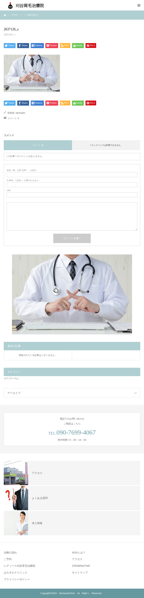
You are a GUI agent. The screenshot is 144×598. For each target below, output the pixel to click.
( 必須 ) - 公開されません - (23, 180)
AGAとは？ (79, 552)
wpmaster (20, 113)
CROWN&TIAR (81, 565)
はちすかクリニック (15, 572)
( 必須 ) (22, 170)
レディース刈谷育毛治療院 (19, 565)
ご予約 (8, 559)
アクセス (77, 559)
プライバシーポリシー (17, 579)
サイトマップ (80, 572)
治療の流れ (10, 552)
